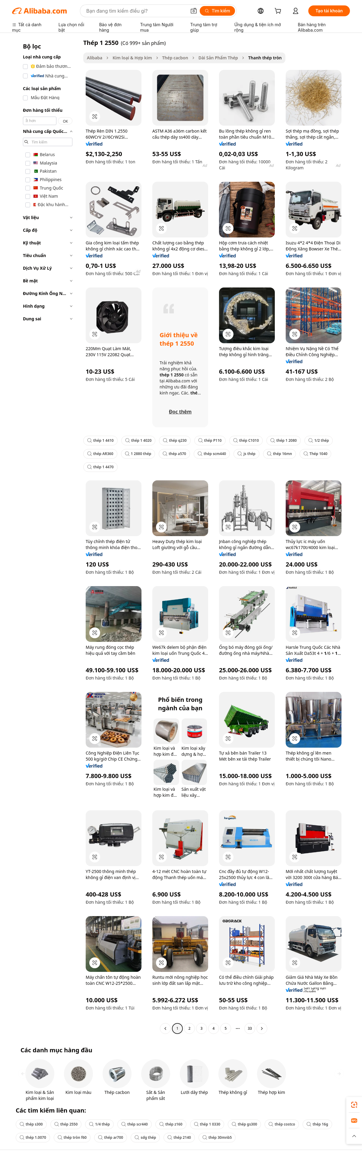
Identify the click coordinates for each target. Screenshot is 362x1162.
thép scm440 (212, 453)
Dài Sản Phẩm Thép (218, 58)
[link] (354, 1105)
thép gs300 (244, 1124)
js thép (246, 453)
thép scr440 (134, 1124)
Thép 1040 (315, 453)
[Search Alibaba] (135, 11)
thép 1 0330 (207, 1124)
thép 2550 (66, 1124)
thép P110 (210, 440)
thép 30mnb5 (217, 1137)
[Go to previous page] (165, 1028)
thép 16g (317, 1124)
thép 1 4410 (100, 440)
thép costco (281, 1124)
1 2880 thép (138, 453)
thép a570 (174, 453)
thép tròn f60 (72, 1137)
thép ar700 (110, 1137)
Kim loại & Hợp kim (132, 58)
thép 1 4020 (138, 440)
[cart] (279, 11)
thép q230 (174, 440)
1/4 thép (99, 1124)
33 (250, 1028)
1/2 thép (318, 440)
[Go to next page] (261, 1028)
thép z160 (171, 1124)
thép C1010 (246, 440)
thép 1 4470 (100, 467)
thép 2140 (179, 1137)
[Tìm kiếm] (217, 11)
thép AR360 (100, 453)
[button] (193, 11)
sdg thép (145, 1137)
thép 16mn (279, 453)
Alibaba (94, 58)
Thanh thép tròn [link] (265, 58)
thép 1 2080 (283, 440)
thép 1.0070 (33, 1137)
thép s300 (31, 1124)
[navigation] (46, 536)
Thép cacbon (175, 58)
